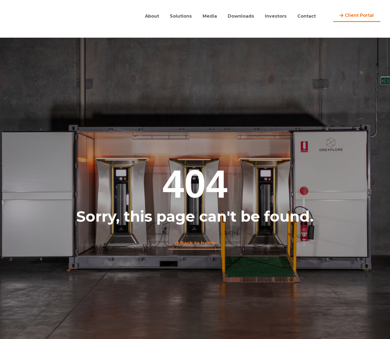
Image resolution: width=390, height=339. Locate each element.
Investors (276, 16)
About (152, 16)
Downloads (241, 16)
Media (210, 16)
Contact (306, 16)
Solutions (181, 16)
